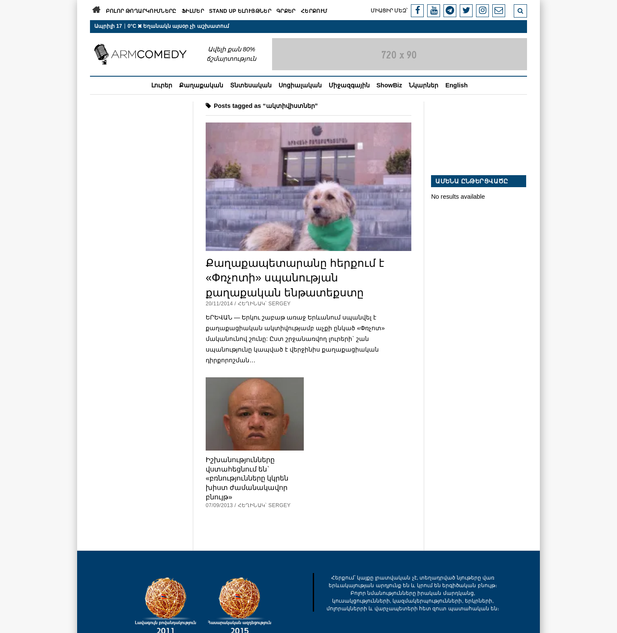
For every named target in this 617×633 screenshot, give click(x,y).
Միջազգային (349, 85)
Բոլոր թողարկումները (141, 11)
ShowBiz (389, 85)
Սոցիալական (300, 85)
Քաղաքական (201, 85)
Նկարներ (423, 85)
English (456, 85)
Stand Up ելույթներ (240, 11)
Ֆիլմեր (193, 11)
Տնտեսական (251, 85)
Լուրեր (161, 85)
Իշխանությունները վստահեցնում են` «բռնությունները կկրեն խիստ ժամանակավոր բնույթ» (247, 478)
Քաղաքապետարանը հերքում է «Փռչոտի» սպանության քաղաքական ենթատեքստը (295, 277)
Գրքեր (286, 11)
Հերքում (314, 11)
